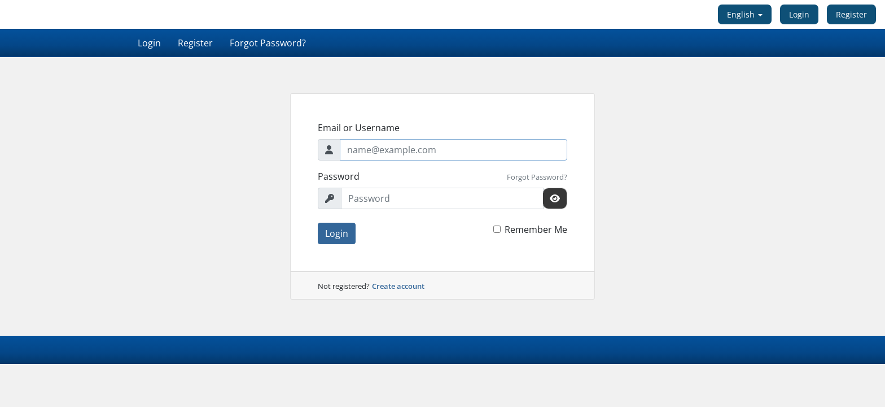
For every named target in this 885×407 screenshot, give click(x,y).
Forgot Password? (268, 43)
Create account (398, 286)
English (745, 14)
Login (799, 14)
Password (339, 176)
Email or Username (359, 128)
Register (851, 14)
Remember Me (536, 229)
